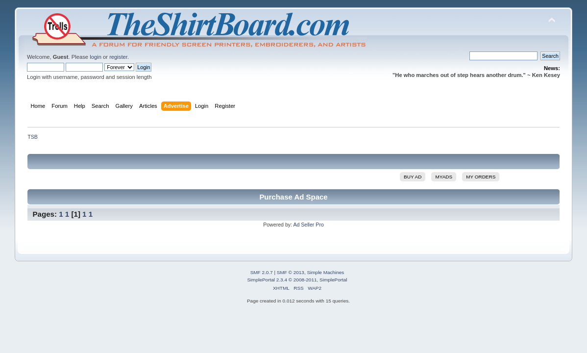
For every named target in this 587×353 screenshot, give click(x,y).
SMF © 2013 (290, 272)
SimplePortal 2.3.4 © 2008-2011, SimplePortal (297, 279)
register (118, 57)
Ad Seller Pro (308, 224)
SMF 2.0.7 (261, 272)
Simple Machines (325, 272)
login (95, 57)
